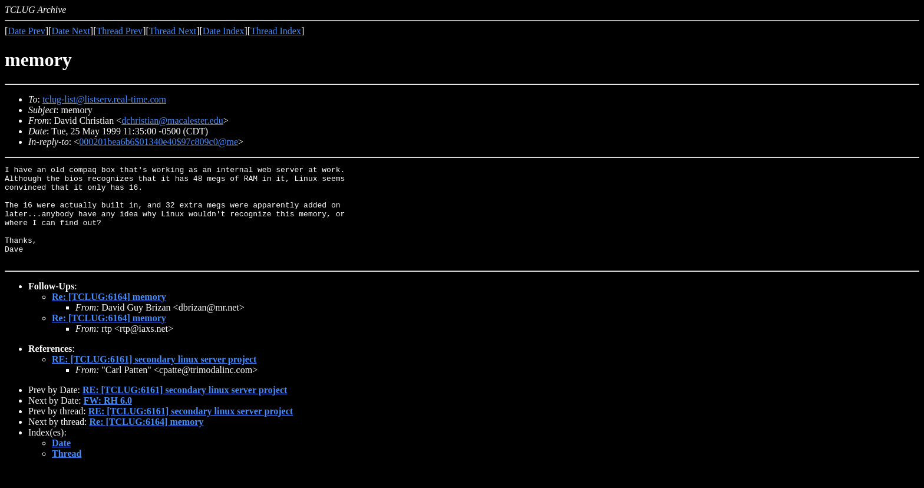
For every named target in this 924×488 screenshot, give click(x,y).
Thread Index (275, 31)
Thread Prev (119, 31)
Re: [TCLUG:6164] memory (109, 316)
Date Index (224, 31)
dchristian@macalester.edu (172, 121)
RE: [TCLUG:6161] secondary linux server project (154, 379)
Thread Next (172, 31)
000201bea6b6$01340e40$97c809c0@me (158, 142)
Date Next (71, 31)
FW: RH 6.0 (108, 420)
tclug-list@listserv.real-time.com (104, 99)
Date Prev (26, 31)
